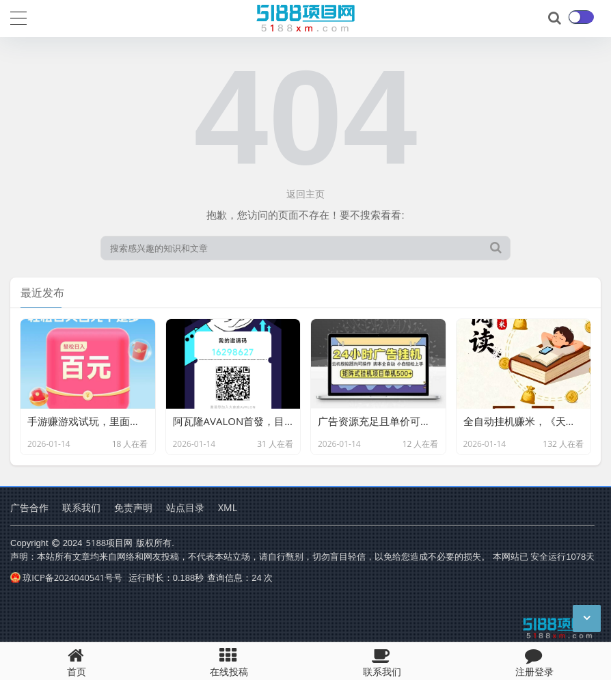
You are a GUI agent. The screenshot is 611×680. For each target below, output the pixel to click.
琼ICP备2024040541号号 (66, 577)
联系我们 (81, 507)
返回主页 (305, 193)
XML (227, 507)
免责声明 (133, 507)
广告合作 (29, 507)
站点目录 (185, 507)
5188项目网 (109, 542)
